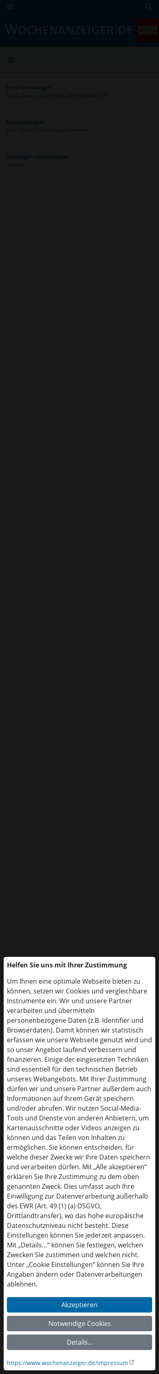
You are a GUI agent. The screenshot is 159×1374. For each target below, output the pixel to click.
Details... (80, 1342)
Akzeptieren (79, 1304)
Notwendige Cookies (79, 1323)
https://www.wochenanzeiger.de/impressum (67, 1363)
